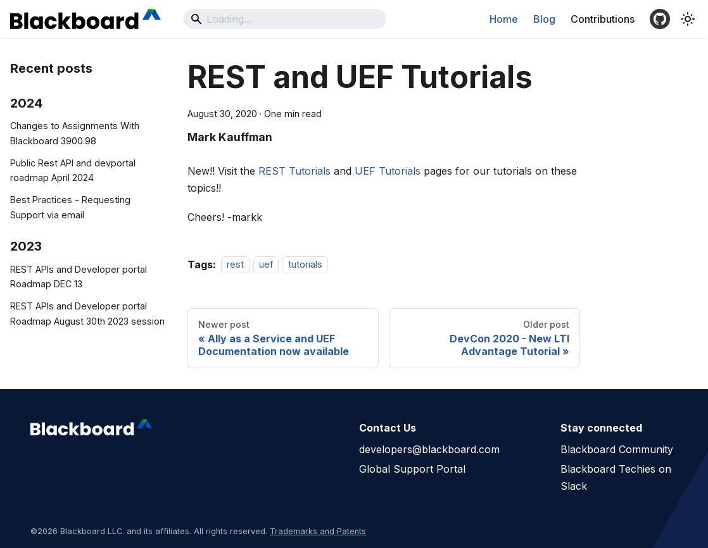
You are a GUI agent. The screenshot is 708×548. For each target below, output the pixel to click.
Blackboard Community (616, 449)
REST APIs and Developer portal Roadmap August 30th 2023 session (87, 314)
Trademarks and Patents (318, 531)
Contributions (603, 19)
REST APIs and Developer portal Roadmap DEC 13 (78, 277)
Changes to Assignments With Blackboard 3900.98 (74, 133)
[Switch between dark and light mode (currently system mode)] (688, 19)
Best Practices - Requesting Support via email (70, 207)
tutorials (305, 264)
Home (504, 19)
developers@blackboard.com (429, 449)
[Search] (285, 19)
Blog (544, 19)
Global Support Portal (412, 469)
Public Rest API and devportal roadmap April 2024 (73, 171)
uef (266, 264)
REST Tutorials (294, 171)
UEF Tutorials (387, 171)
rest (235, 264)
